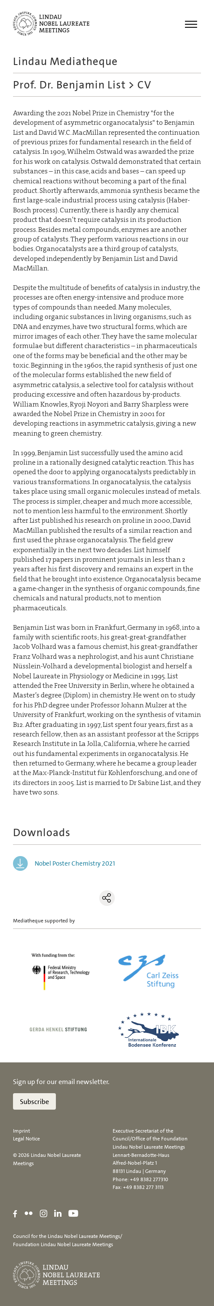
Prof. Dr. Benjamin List (69, 85)
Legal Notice (26, 1138)
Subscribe (34, 1101)
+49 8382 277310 (149, 1179)
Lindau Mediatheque (65, 61)
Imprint (21, 1130)
